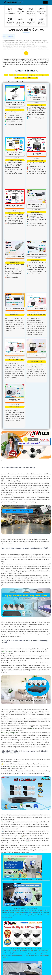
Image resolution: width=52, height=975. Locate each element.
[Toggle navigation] (45, 2)
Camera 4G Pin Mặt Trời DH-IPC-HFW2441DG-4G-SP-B (15, 153)
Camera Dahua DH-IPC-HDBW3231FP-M (14, 400)
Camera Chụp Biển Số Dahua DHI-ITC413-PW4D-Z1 (36, 205)
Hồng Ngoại (32, 75)
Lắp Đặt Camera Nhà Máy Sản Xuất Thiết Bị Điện (26, 948)
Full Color (25, 75)
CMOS (29, 78)
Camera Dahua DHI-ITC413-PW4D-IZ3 (36, 254)
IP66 (15, 75)
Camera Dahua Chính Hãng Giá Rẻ (13, 82)
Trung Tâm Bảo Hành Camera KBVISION (26, 908)
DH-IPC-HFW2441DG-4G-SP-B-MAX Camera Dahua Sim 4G (14, 206)
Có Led (6, 75)
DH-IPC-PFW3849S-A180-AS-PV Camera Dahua (36, 154)
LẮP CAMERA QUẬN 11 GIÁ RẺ (13, 2)
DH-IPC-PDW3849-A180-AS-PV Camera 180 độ (36, 98)
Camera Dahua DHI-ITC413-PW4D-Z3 (15, 308)
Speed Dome (23, 78)
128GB (10, 75)
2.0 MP (16, 78)
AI (36, 75)
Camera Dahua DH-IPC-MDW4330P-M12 (36, 354)
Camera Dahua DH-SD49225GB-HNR (36, 308)
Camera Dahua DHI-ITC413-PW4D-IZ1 (15, 256)
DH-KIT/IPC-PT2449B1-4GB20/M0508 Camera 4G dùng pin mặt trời (15, 103)
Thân (47, 75)
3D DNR (19, 75)
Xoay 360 (35, 78)
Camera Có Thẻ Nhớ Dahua (26, 29)
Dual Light (41, 75)
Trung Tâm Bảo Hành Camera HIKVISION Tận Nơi (26, 880)
